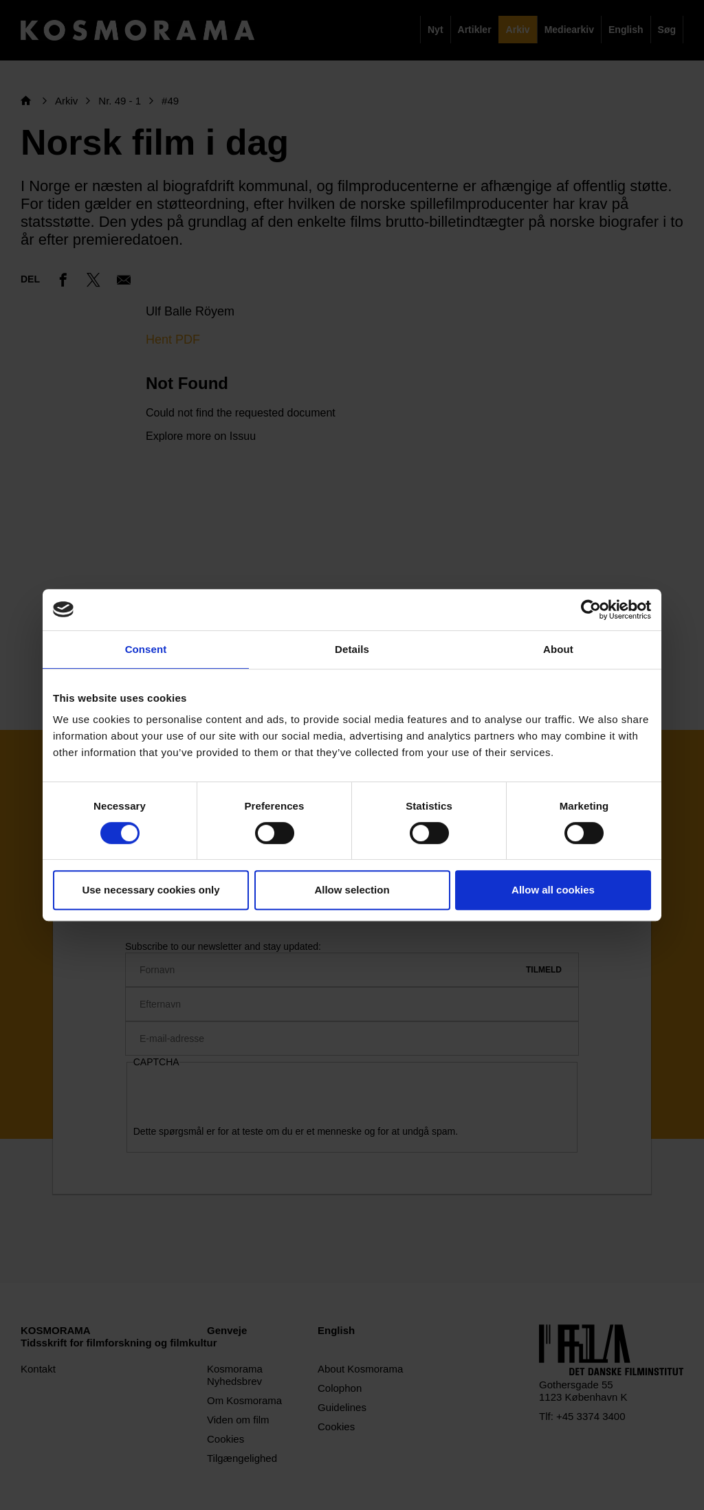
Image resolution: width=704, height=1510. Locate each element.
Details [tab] (352, 649)
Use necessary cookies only (150, 890)
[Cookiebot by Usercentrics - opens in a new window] (591, 609)
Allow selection (351, 890)
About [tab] (558, 649)
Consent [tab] (146, 649)
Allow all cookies (553, 890)
